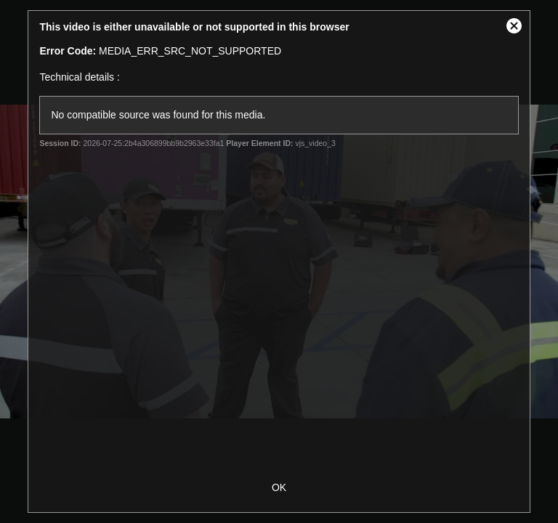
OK (279, 487)
